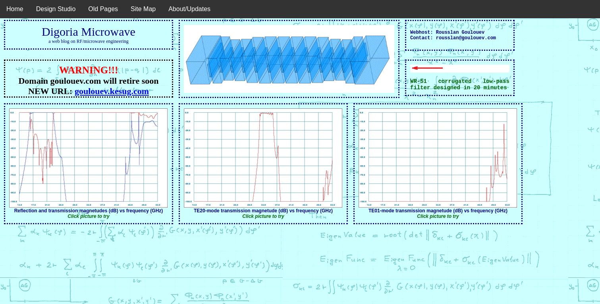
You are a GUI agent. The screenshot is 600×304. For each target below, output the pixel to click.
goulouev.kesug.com (112, 91)
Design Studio (56, 9)
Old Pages (103, 9)
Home (14, 9)
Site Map (143, 9)
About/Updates (189, 9)
